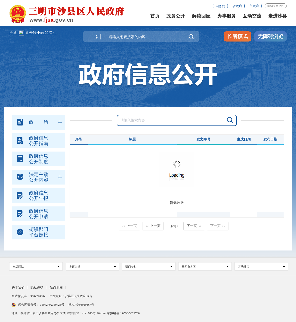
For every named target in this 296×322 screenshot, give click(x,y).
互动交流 (252, 16)
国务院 (220, 6)
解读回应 (201, 16)
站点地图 (56, 287)
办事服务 (226, 16)
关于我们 (18, 287)
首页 (155, 16)
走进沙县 (277, 16)
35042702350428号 (52, 304)
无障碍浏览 (270, 36)
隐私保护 (37, 287)
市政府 (254, 6)
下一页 (194, 226)
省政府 (237, 6)
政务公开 (175, 16)
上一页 (129, 226)
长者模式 (237, 36)
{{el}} (173, 226)
